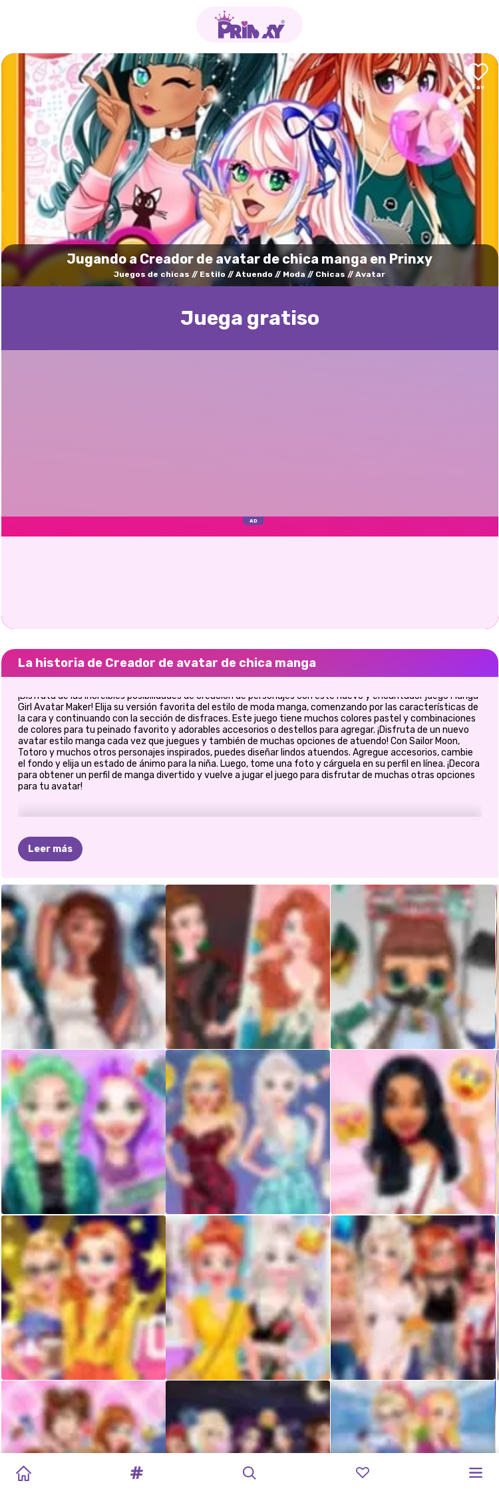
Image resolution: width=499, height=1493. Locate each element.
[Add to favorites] (478, 77)
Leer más (50, 849)
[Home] (23, 1473)
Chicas (330, 274)
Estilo (213, 274)
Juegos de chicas (152, 274)
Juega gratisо (249, 318)
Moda (294, 274)
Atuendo (254, 274)
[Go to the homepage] (249, 24)
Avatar (370, 274)
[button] (136, 1473)
